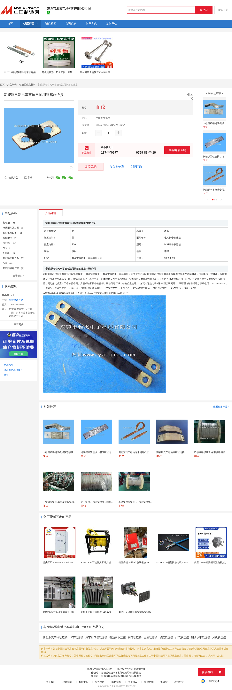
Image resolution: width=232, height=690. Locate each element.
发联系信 (91, 166)
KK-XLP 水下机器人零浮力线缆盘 (98, 562)
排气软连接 (182, 637)
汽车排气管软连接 (96, 637)
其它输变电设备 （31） (15, 258)
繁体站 (163, 682)
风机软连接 (219, 637)
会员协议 (132, 682)
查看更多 (18, 275)
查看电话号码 (177, 150)
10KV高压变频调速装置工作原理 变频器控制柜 (67, 612)
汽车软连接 (76, 637)
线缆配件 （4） (11, 237)
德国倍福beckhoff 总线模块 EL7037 (136, 562)
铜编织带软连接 (200, 637)
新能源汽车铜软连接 (55, 637)
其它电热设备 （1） (13, 232)
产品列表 (12, 84)
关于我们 (51, 682)
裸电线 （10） (10, 243)
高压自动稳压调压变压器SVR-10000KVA (101, 612)
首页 (2, 84)
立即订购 (136, 166)
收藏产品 (11, 177)
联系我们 (67, 682)
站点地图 (99, 682)
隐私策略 (116, 682)
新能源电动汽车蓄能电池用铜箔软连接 (121, 672)
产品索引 (8, 364)
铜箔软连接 (135, 637)
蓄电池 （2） (9, 222)
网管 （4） (8, 248)
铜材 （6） (8, 263)
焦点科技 (120, 686)
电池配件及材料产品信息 (99, 669)
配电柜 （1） (9, 253)
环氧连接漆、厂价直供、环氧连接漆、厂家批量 (66, 72)
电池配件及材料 (27, 84)
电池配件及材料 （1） (14, 227)
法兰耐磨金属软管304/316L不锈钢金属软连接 (103, 72)
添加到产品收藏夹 (13, 369)
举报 (28, 177)
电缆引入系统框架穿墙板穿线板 (135, 612)
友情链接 (179, 682)
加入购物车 (117, 166)
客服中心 (83, 682)
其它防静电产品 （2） (14, 268)
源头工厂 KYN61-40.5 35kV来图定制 (61, 562)
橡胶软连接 (166, 637)
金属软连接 (150, 637)
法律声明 (149, 682)
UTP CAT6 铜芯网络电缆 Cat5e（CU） (176, 562)
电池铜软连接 (117, 637)
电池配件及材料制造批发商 (131, 669)
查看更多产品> (221, 406)
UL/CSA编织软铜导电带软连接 (20, 72)
